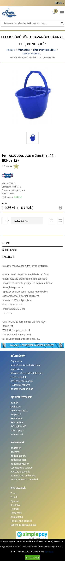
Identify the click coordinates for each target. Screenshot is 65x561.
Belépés (58, 3)
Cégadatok (16, 361)
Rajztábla (15, 505)
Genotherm (16, 418)
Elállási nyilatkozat (20, 385)
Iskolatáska (16, 516)
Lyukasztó (15, 406)
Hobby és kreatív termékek (24, 479)
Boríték (14, 402)
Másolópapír (17, 430)
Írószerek (15, 451)
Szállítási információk (21, 381)
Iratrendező (16, 434)
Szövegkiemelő (18, 426)
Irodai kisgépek (18, 459)
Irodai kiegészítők (19, 463)
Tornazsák (16, 513)
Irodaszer (15, 447)
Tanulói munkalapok (21, 520)
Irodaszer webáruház (21, 388)
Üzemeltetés (24, 49)
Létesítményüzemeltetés (44, 49)
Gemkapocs (16, 422)
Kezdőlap (10, 49)
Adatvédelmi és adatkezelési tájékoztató (25, 367)
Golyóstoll (15, 414)
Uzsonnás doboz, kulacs (23, 524)
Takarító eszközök (30, 53)
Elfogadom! (32, 557)
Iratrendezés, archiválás (23, 475)
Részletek (49, 551)
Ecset (13, 493)
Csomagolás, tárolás (21, 467)
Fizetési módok (18, 377)
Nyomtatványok (19, 410)
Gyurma (14, 501)
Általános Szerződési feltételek (26, 373)
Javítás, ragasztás (20, 471)
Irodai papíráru (18, 455)
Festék (13, 497)
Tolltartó (14, 509)
